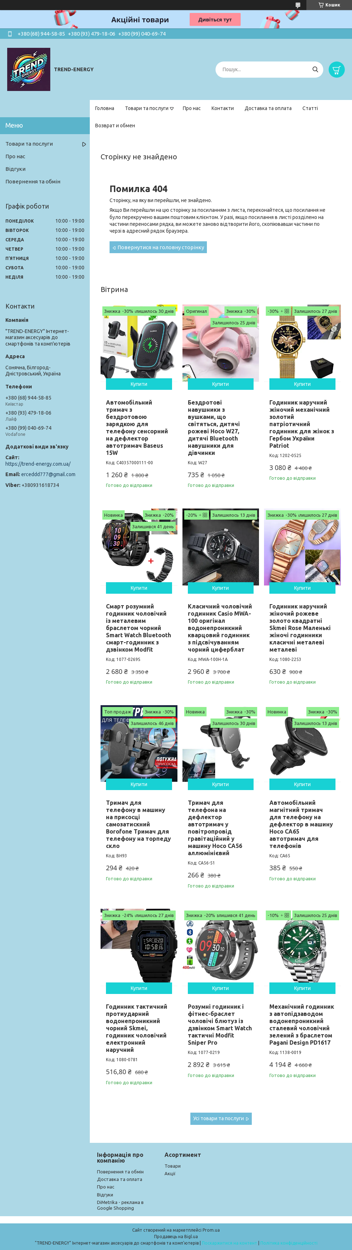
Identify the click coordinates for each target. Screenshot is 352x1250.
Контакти (223, 108)
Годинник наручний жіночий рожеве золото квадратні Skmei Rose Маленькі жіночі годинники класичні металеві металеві (300, 628)
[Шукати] (315, 69)
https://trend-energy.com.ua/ (37, 464)
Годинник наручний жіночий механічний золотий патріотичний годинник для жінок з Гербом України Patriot (301, 424)
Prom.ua (211, 1230)
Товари (173, 1165)
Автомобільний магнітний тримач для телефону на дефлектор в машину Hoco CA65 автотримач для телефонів (301, 824)
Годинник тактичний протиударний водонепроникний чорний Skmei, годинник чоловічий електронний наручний (136, 1028)
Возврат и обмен (115, 125)
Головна (104, 108)
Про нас (192, 108)
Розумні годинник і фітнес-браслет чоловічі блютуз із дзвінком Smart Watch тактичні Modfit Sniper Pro (220, 1024)
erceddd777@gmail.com (48, 474)
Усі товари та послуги (218, 1118)
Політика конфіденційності (289, 1243)
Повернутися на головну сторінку (160, 247)
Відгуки (15, 169)
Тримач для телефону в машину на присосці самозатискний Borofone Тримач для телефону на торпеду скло (138, 824)
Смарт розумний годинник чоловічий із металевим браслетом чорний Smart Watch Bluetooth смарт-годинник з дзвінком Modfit (138, 628)
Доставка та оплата (268, 108)
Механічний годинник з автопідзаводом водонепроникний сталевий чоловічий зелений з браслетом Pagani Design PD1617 (301, 1024)
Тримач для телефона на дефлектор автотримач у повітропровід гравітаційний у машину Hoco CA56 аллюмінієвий (215, 827)
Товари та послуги (146, 108)
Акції (170, 1173)
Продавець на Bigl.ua (176, 1236)
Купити (139, 384)
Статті (310, 108)
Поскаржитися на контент (229, 1243)
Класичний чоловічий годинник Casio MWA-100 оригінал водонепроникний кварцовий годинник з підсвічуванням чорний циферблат (220, 628)
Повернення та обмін (32, 181)
